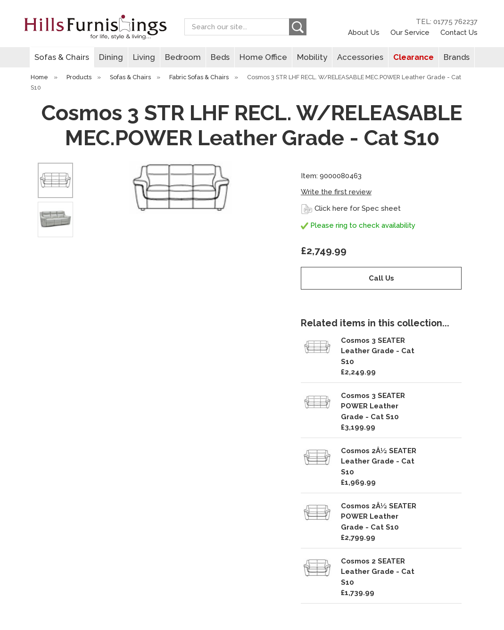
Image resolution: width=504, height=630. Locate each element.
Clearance (413, 57)
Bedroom (183, 57)
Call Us (381, 278)
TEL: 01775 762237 (447, 21)
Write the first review (336, 192)
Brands (457, 57)
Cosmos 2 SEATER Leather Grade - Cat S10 (377, 572)
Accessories (360, 57)
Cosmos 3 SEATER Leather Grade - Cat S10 (377, 351)
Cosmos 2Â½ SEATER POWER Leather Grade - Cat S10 (378, 516)
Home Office (263, 57)
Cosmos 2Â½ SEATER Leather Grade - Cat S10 (378, 461)
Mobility (312, 57)
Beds (220, 57)
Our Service (410, 32)
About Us (364, 32)
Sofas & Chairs (61, 57)
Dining (111, 57)
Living (144, 57)
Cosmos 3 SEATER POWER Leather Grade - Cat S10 (373, 406)
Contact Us (459, 32)
